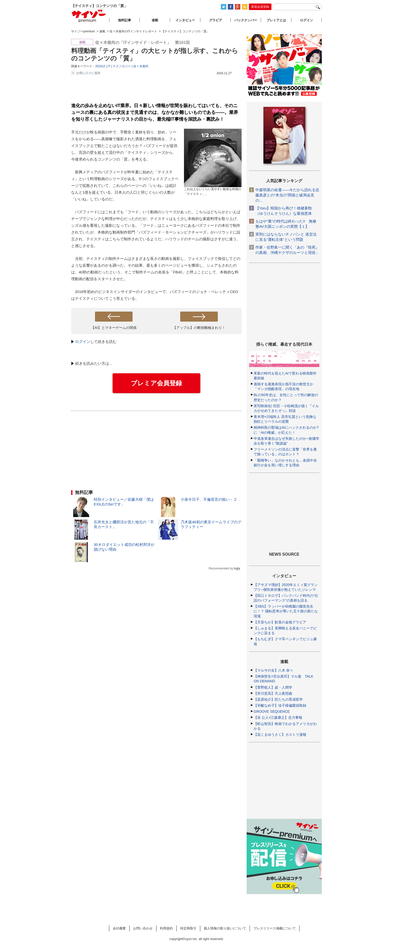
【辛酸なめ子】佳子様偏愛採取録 (280, 705)
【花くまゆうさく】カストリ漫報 (280, 735)
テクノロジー (122, 66)
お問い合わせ (143, 928)
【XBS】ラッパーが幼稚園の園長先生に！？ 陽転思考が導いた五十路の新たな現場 (286, 611)
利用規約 (166, 928)
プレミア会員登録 (156, 383)
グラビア (215, 20)
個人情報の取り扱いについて (225, 928)
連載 (155, 20)
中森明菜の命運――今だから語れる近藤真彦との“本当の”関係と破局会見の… (287, 195)
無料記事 (124, 20)
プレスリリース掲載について (274, 928)
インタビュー (185, 20)
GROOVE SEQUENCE (272, 711)
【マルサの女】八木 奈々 (273, 670)
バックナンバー (245, 20)
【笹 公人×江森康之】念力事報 (278, 717)
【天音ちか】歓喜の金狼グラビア (280, 622)
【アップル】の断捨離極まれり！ (199, 328)
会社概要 (119, 928)
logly (237, 568)
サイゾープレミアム (89, 16)
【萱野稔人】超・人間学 (273, 687)
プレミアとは (276, 20)
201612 (100, 66)
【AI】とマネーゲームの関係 (113, 328)
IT (109, 66)
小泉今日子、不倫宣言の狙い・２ (209, 499)
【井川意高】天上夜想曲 (273, 693)
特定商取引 (188, 928)
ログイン (82, 341)
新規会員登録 (260, 7)
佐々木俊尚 (140, 66)
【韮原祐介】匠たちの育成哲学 (278, 699)
